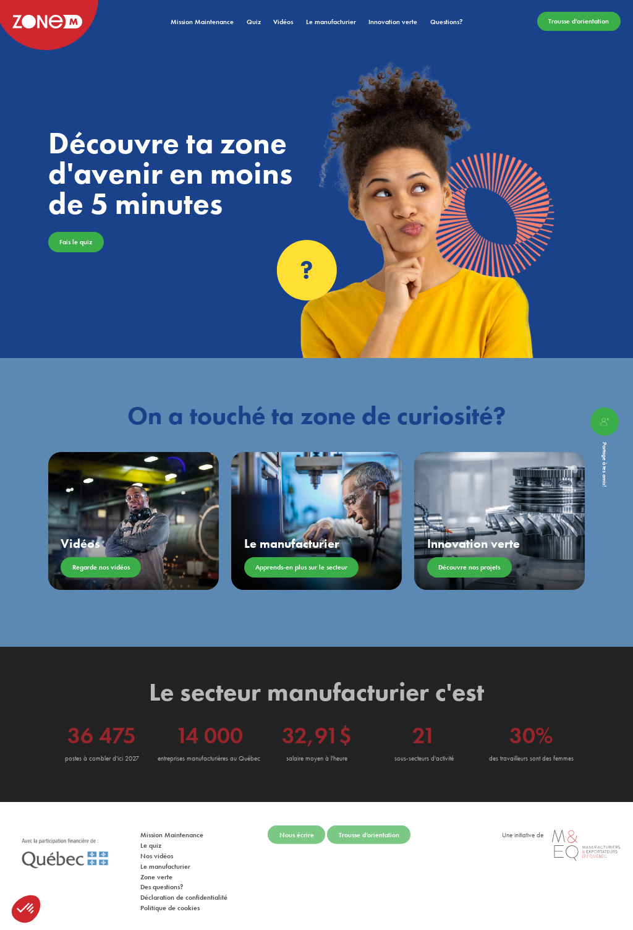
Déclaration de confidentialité (183, 891)
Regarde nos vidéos (101, 567)
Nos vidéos (156, 850)
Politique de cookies (170, 902)
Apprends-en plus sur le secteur (301, 567)
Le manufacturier (331, 21)
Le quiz (150, 839)
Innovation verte (392, 21)
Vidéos (283, 21)
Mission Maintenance (202, 21)
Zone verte (156, 871)
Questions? (446, 21)
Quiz (254, 21)
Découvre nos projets (469, 567)
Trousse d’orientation (578, 21)
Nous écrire (296, 829)
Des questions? (161, 881)
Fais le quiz (75, 241)
